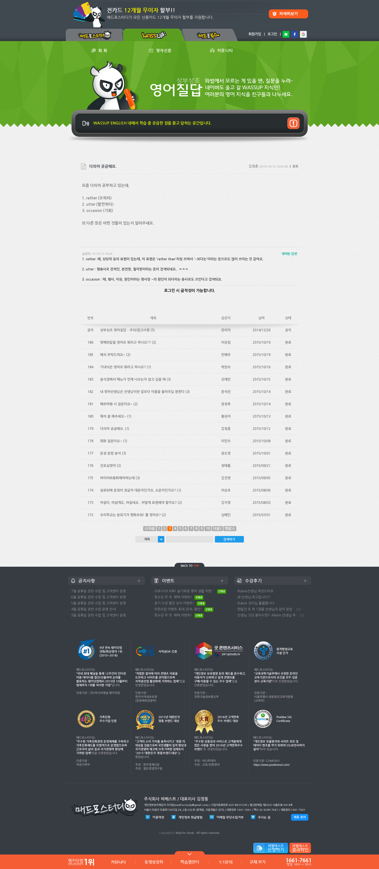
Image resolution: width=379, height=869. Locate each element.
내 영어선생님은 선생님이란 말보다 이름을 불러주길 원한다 (142, 391)
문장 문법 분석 (110, 453)
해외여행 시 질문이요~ (116, 404)
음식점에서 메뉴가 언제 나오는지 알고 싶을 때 (133, 379)
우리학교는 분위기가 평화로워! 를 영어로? (130, 515)
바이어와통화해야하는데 (117, 478)
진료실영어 (108, 465)
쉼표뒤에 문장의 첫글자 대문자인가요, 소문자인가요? (138, 490)
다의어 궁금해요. (112, 428)
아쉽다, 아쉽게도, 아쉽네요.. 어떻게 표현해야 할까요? (138, 502)
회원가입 (254, 34)
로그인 (272, 34)
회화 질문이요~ (111, 441)
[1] (298, 609)
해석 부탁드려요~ (112, 354)
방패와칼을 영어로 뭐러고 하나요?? (125, 342)
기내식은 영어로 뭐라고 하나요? (123, 367)
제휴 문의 (299, 817)
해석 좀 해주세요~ (113, 416)
